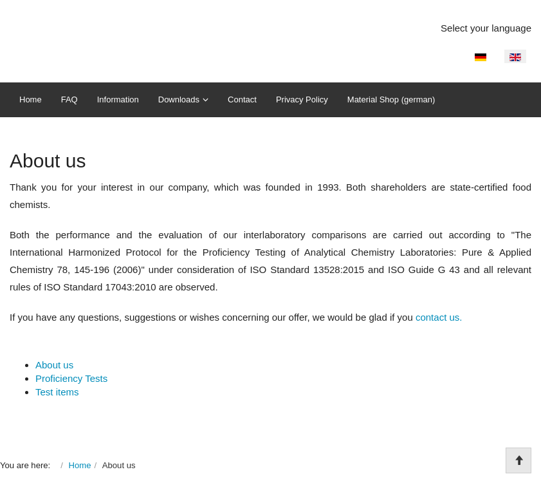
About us (54, 364)
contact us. (439, 317)
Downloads (178, 99)
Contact (242, 99)
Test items (57, 391)
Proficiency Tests (71, 378)
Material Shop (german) (391, 99)
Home (30, 99)
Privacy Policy (302, 99)
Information (118, 99)
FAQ (69, 99)
